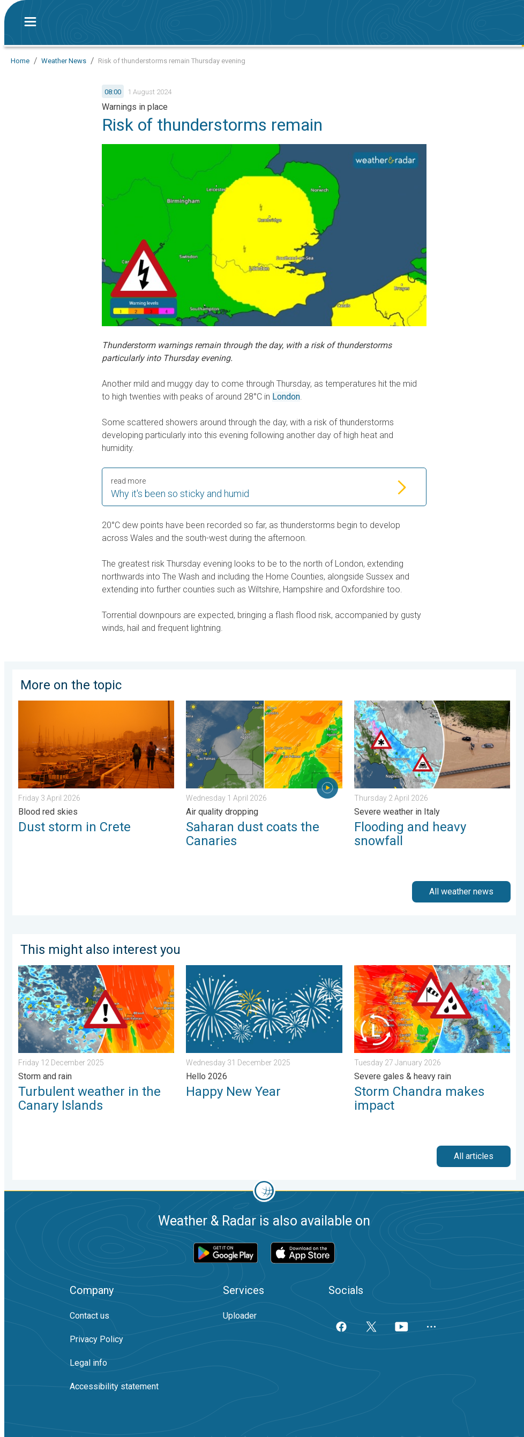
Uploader (240, 1316)
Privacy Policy (96, 1339)
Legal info (88, 1363)
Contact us (89, 1316)
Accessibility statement (114, 1386)
